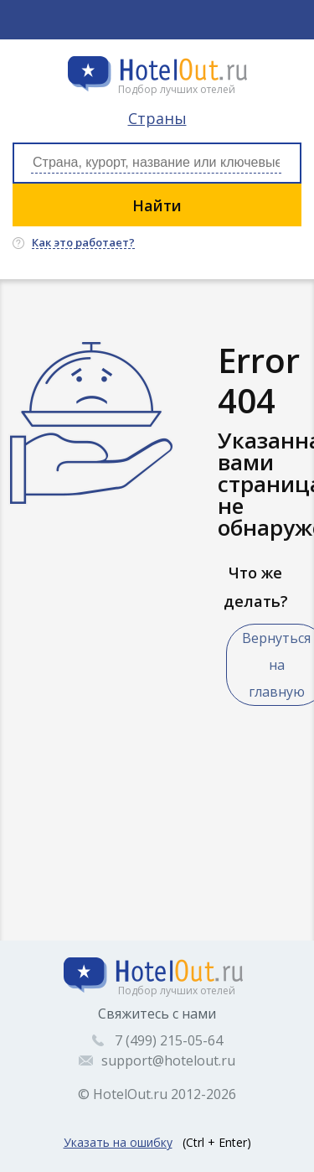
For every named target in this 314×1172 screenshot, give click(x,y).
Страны (157, 118)
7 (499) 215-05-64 (169, 1040)
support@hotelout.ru (168, 1060)
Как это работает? (83, 243)
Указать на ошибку (118, 1142)
